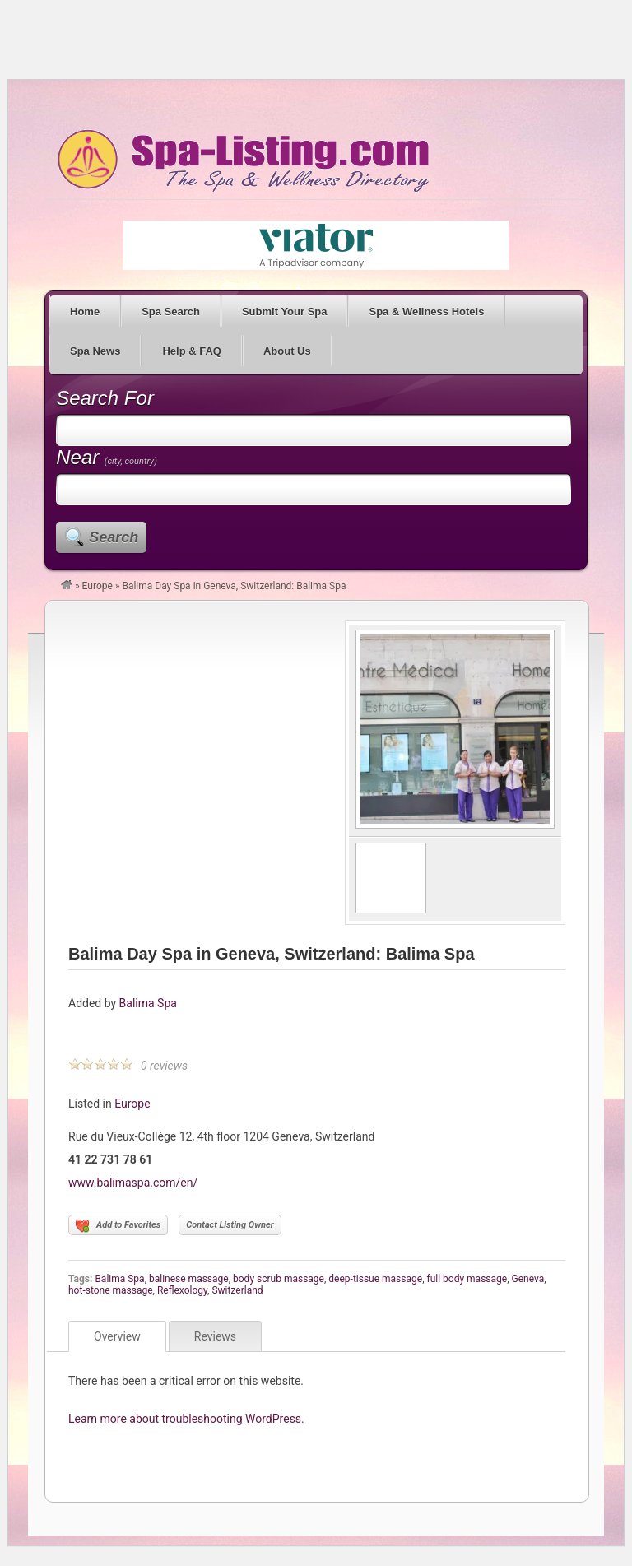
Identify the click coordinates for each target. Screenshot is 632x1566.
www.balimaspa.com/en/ (133, 1182)
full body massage (466, 1279)
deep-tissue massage (375, 1279)
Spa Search (171, 311)
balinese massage (189, 1279)
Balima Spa (148, 1003)
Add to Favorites (118, 1226)
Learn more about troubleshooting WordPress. (186, 1418)
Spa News (95, 351)
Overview (117, 1336)
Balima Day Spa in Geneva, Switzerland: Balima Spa (271, 954)
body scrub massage (278, 1279)
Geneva (528, 1279)
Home (85, 311)
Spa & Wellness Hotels (426, 311)
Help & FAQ (191, 351)
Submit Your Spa (285, 311)
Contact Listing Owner (229, 1225)
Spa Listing (240, 160)
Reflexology (182, 1290)
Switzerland (237, 1290)
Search (113, 537)
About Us (287, 351)
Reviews (215, 1336)
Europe (97, 586)
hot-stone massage (110, 1290)
